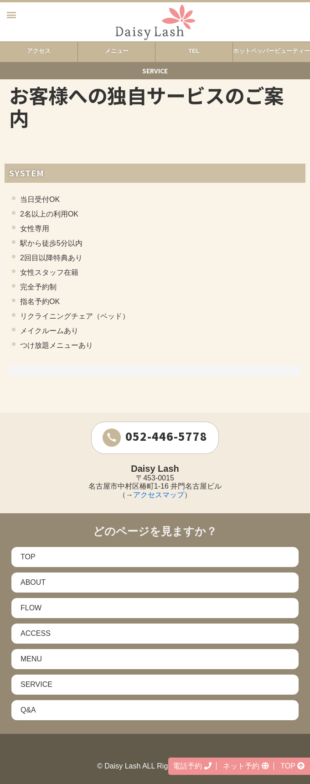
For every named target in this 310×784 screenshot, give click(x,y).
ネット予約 (246, 766)
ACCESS (36, 633)
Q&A (28, 710)
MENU (31, 659)
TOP (28, 557)
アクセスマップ (158, 495)
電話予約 (192, 766)
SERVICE (36, 684)
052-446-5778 (155, 437)
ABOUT (33, 582)
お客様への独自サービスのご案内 (146, 106)
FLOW (31, 608)
